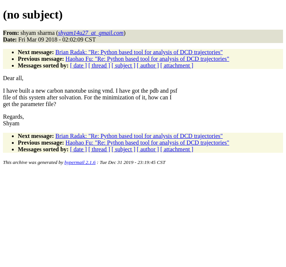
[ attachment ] (176, 65)
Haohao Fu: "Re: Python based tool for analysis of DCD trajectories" (147, 59)
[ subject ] (123, 65)
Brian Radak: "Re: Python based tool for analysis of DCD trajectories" (139, 52)
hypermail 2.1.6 (80, 162)
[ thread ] (99, 65)
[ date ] (78, 65)
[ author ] (148, 65)
